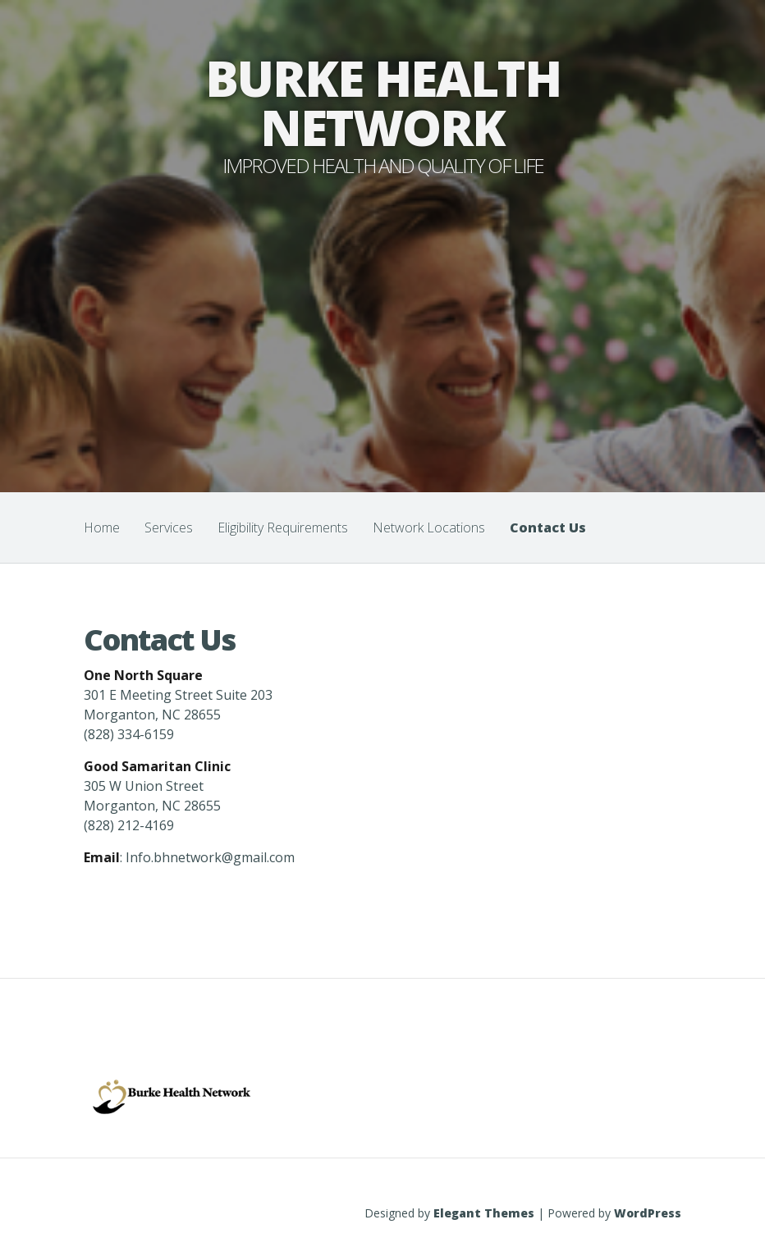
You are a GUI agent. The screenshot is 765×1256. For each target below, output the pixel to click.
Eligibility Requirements (283, 527)
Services (168, 527)
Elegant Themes (483, 1213)
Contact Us (548, 527)
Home (102, 527)
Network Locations (429, 527)
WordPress (647, 1213)
